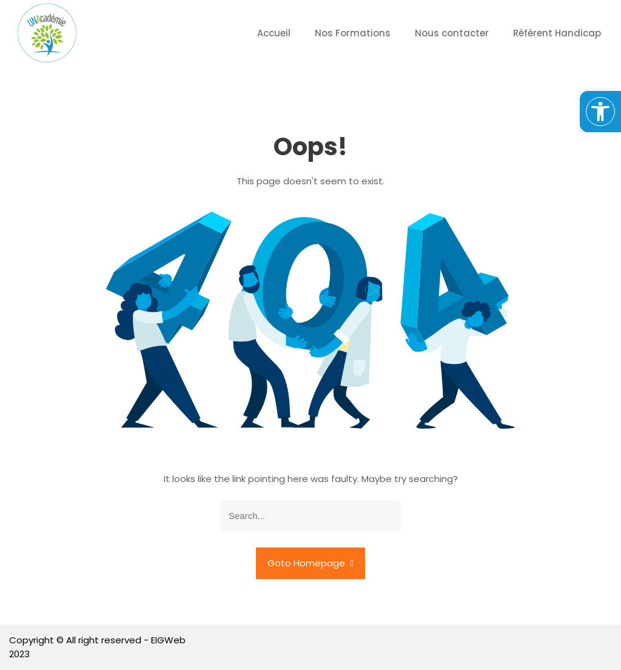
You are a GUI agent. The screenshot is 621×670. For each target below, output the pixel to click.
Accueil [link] (273, 33)
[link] (600, 111)
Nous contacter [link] (452, 33)
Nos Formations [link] (353, 33)
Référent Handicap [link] (557, 33)
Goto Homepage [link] (310, 563)
